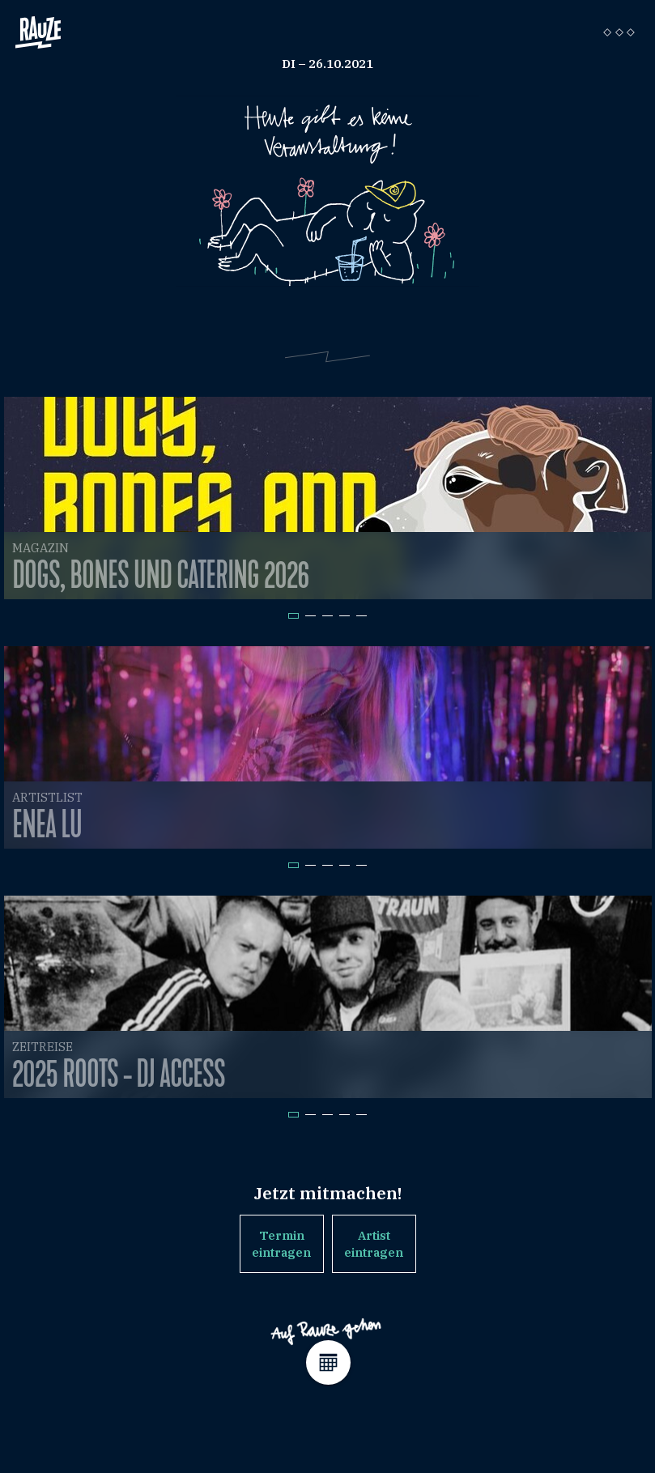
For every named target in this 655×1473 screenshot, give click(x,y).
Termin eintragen (281, 1244)
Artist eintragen (373, 1244)
